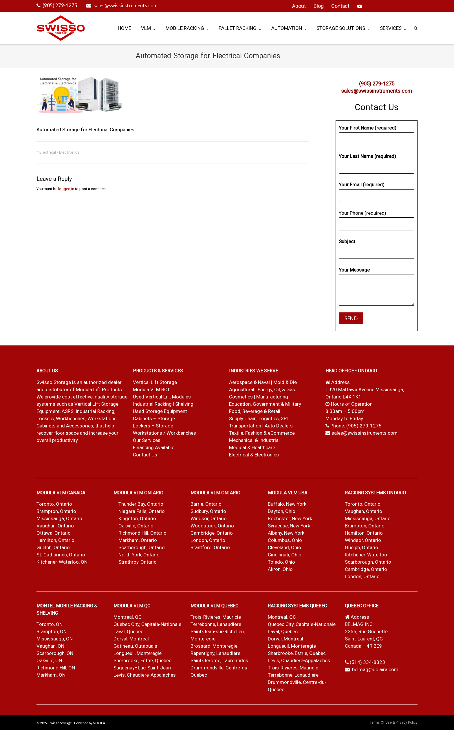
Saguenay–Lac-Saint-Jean (142, 668)
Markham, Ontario (137, 540)
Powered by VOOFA (89, 723)
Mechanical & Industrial (255, 440)
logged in (66, 189)
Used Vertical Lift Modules (162, 397)
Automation (286, 28)
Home (124, 28)
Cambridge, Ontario (212, 533)
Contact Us (145, 455)
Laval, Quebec (128, 631)
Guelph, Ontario (53, 547)
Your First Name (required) (376, 135)
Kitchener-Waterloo (366, 555)
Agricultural (242, 389)
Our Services (146, 440)
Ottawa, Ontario (53, 533)
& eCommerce (279, 433)
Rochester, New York (290, 518)
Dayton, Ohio (281, 511)
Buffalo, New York (287, 504)
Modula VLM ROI (151, 389)
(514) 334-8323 (367, 662)
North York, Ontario (139, 555)
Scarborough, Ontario (141, 547)
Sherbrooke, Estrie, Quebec (142, 660)
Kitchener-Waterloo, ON (61, 562)
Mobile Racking (185, 28)
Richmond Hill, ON (55, 668)
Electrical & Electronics (254, 455)
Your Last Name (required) (376, 163)
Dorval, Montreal (131, 639)
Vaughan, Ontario (55, 526)
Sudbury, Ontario (208, 511)
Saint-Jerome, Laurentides (219, 660)
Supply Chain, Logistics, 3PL (259, 418)
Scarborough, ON (54, 653)
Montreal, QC (128, 617)
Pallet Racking (238, 28)
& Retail (272, 411)
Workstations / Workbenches (164, 433)
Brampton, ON (51, 631)
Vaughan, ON (50, 646)
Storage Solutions (340, 28)
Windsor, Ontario (209, 518)
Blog (319, 6)
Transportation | (247, 426)
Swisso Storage (60, 723)
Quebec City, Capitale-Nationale (147, 624)
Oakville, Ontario (135, 526)
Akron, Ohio (280, 569)
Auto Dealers (279, 426)
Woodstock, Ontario (212, 526)
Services (391, 28)
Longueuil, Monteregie (138, 653)
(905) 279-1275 (60, 5)
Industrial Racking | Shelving (163, 404)
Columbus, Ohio (285, 540)
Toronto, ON (49, 624)
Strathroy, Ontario (137, 562)
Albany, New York (286, 533)
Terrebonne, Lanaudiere (216, 624)
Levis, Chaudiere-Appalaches (145, 675)
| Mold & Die (284, 382)
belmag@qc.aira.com (375, 669)
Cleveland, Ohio (284, 547)
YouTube (359, 6)
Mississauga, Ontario (59, 518)
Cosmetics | (242, 397)
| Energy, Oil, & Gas (275, 389)
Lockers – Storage (153, 426)
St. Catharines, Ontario (60, 555)
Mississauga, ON (54, 639)
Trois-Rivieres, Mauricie (216, 617)
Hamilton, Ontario (55, 540)
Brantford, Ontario (210, 547)
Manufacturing (272, 397)
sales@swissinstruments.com (126, 5)
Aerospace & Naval (250, 382)
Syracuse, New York (289, 526)
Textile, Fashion (245, 433)
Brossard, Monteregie (214, 646)
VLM (146, 28)
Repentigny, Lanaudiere (215, 653)
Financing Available (153, 447)
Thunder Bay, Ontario (140, 504)
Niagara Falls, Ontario (141, 511)
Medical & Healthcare (252, 447)
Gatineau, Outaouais (135, 646)
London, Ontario (208, 540)
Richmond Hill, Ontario (142, 533)
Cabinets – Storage (154, 418)
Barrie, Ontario (206, 504)
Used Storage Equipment (160, 411)
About (299, 6)
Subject (376, 249)
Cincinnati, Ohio (284, 555)
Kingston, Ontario (137, 518)
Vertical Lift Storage (155, 382)
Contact (340, 6)
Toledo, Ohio (281, 562)
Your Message (376, 286)
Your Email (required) (376, 192)
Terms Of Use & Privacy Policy (394, 722)
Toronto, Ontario (54, 504)
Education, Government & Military (265, 404)
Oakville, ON (49, 660)
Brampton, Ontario (56, 511)
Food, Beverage (246, 411)
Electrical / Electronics (59, 152)
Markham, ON (50, 675)
